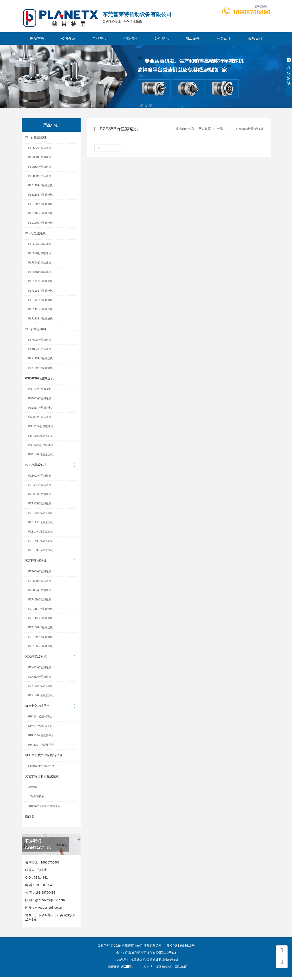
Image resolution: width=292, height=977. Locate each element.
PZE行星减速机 (51, 465)
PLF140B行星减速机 (40, 309)
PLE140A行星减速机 (40, 204)
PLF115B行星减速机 (40, 290)
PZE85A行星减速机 (40, 494)
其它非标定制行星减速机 (51, 776)
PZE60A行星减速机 (40, 475)
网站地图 (181, 967)
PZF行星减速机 (51, 561)
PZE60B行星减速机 (40, 485)
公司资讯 (162, 38)
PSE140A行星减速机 (40, 445)
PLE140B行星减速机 (40, 213)
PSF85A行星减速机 (40, 417)
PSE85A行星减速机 (40, 407)
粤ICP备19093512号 (180, 945)
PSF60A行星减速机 (40, 398)
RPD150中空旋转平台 (41, 765)
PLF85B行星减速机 (39, 271)
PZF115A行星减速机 (40, 608)
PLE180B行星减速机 (40, 222)
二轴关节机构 (36, 796)
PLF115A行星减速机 (40, 281)
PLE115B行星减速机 (40, 194)
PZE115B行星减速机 (40, 522)
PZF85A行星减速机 (39, 590)
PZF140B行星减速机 (40, 637)
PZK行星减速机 (51, 657)
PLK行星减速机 (51, 329)
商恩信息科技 (165, 967)
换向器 (51, 816)
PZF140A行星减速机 (40, 627)
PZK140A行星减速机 (40, 695)
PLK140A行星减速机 (40, 367)
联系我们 (255, 38)
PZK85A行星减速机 (40, 676)
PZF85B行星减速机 (39, 599)
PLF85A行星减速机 (39, 262)
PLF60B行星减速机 (39, 253)
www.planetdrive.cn (48, 907)
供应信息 (130, 38)
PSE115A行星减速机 (40, 426)
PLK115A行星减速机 (40, 358)
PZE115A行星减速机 (40, 513)
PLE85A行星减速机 (39, 166)
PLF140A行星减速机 (40, 300)
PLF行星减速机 (51, 233)
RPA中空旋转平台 (51, 706)
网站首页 (37, 38)
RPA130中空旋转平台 (41, 735)
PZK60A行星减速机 (40, 667)
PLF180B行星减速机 (40, 318)
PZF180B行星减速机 (40, 646)
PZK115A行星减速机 (40, 686)
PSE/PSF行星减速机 (51, 378)
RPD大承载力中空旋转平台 (51, 755)
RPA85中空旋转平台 (40, 726)
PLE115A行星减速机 (40, 185)
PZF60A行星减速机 (39, 571)
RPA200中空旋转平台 (41, 744)
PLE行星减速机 (51, 137)
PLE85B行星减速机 (39, 176)
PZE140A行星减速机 (40, 531)
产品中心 (99, 38)
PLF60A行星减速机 (39, 244)
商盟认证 (224, 38)
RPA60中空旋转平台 (40, 716)
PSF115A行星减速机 (40, 435)
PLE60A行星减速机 (39, 148)
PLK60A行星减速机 (39, 339)
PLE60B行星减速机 (39, 157)
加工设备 (193, 38)
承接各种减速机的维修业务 (44, 806)
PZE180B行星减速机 (40, 550)
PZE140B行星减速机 (40, 540)
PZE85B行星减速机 (40, 503)
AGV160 (33, 787)
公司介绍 (68, 38)
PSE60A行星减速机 (40, 389)
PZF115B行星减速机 (40, 618)
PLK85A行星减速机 (39, 349)
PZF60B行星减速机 (39, 581)
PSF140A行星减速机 (40, 454)
